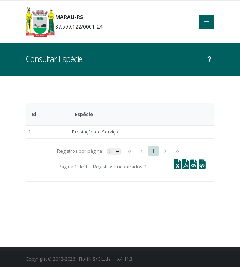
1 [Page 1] (153, 151)
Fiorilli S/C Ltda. (95, 259)
